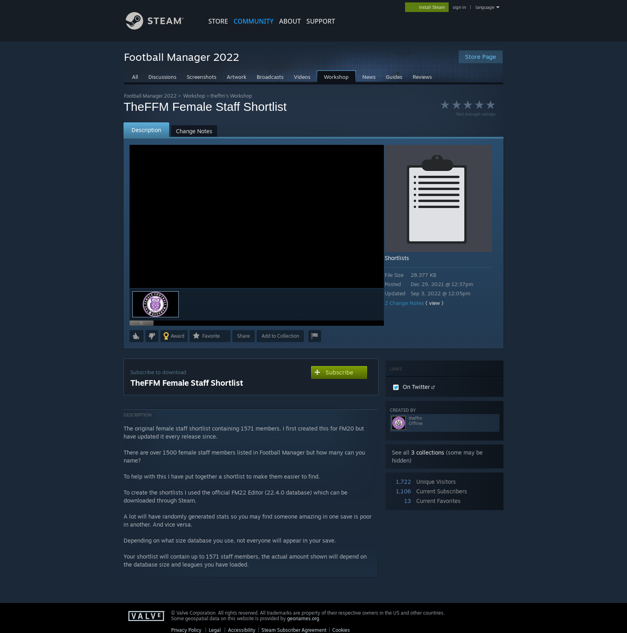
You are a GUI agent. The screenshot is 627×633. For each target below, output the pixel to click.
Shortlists (402, 257)
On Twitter (414, 386)
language (484, 7)
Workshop (194, 96)
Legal (215, 630)
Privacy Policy (186, 630)
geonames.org (303, 618)
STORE (218, 21)
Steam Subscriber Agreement (294, 630)
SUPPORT (320, 21)
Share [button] (243, 336)
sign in (459, 7)
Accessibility (242, 630)
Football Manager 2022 (150, 96)
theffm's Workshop (231, 96)
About (290, 21)
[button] (137, 336)
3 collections (427, 452)
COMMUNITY (254, 21)
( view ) (440, 303)
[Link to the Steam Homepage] (161, 27)
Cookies (341, 630)
